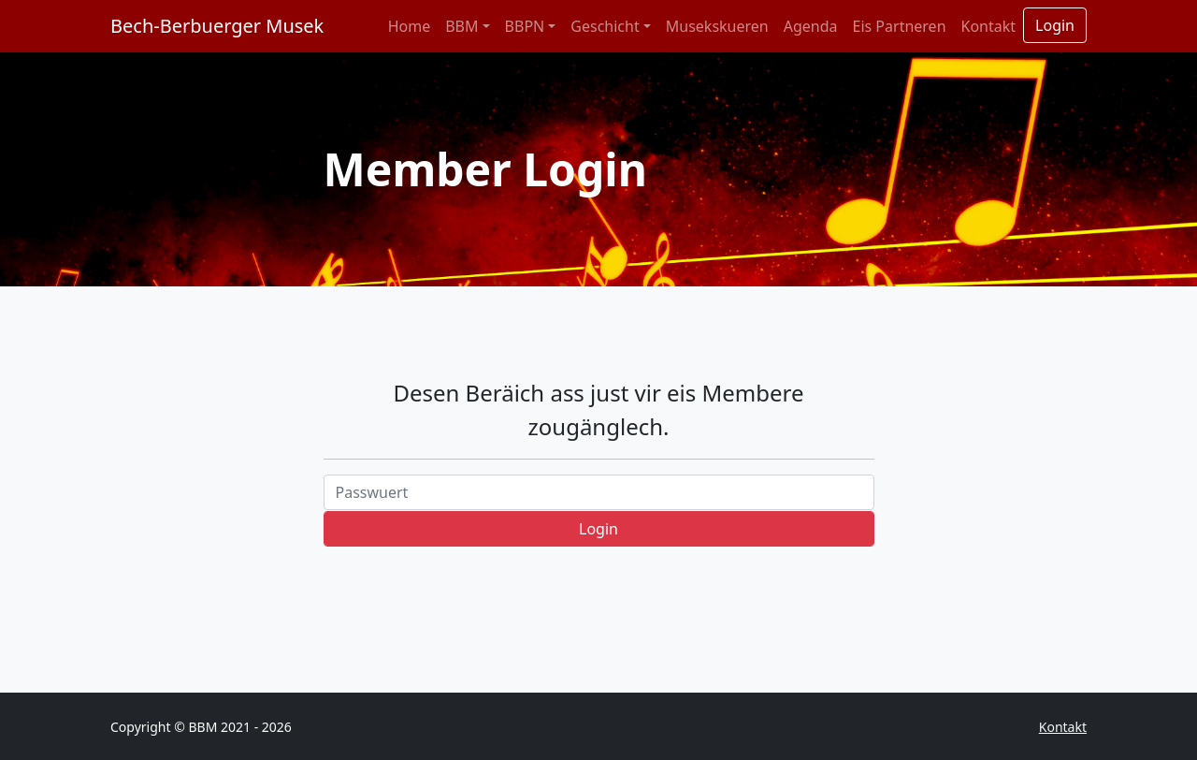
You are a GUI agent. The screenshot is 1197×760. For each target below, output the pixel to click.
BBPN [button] (525, 26)
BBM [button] (461, 26)
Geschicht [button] (604, 26)
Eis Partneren (899, 26)
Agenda (811, 26)
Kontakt (989, 26)
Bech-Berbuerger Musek (217, 25)
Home (409, 26)
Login (1054, 25)
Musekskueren (717, 26)
